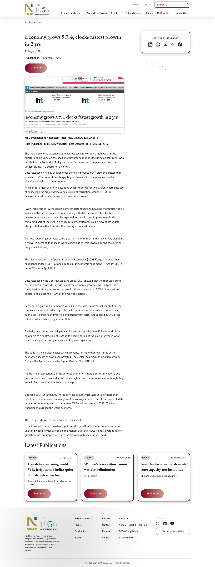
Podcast (106, 531)
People (114, 13)
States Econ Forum (97, 13)
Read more (39, 493)
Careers (135, 4)
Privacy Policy (126, 537)
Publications (132, 13)
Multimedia (163, 13)
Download (36, 67)
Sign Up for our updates (173, 531)
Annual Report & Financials (133, 524)
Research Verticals (70, 13)
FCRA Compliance (128, 531)
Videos (105, 537)
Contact (147, 4)
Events (149, 13)
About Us (181, 13)
